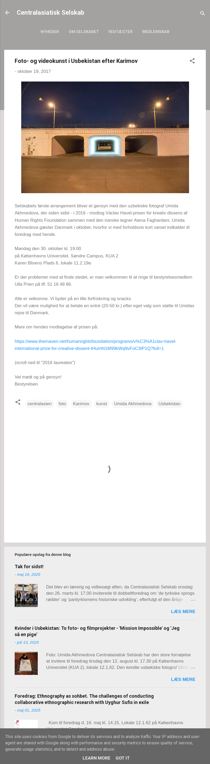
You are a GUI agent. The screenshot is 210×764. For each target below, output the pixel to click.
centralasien (40, 403)
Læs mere (183, 611)
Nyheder (50, 31)
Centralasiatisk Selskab (50, 12)
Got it (123, 758)
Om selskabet (84, 31)
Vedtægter (120, 31)
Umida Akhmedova (133, 403)
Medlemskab (155, 31)
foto (62, 403)
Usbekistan (169, 403)
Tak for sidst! (29, 566)
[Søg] (203, 14)
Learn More (96, 758)
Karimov (81, 403)
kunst (101, 403)
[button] (192, 62)
